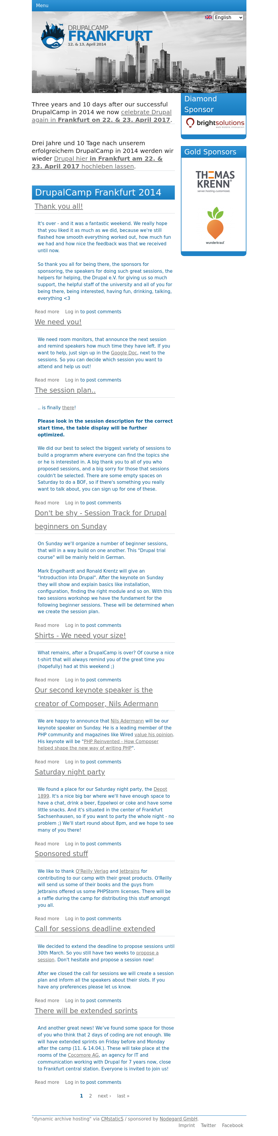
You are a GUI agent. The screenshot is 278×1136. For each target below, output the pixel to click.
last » (123, 1096)
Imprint (186, 1125)
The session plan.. (65, 390)
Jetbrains (130, 871)
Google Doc (124, 353)
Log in (72, 311)
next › (104, 1096)
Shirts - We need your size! (80, 635)
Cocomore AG (83, 1055)
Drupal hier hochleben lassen (97, 162)
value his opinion (153, 734)
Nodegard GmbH (178, 1119)
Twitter (208, 1125)
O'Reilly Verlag (92, 871)
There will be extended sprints (86, 1011)
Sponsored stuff (61, 854)
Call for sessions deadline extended (95, 929)
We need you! (58, 322)
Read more (47, 311)
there (68, 407)
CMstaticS (112, 1119)
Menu (42, 5)
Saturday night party (70, 772)
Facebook (232, 1125)
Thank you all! (59, 206)
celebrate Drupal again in (102, 116)
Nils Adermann (127, 721)
